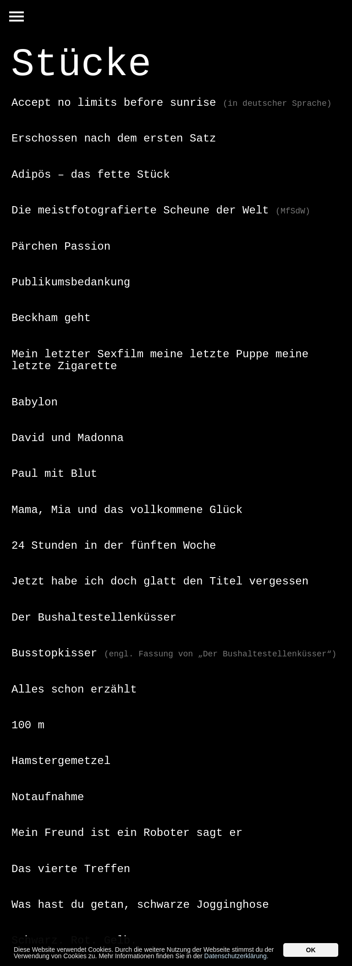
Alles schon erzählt (74, 689)
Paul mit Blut (54, 474)
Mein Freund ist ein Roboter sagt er (126, 833)
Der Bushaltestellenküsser (93, 617)
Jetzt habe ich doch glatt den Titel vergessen (159, 581)
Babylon (34, 402)
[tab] (176, 103)
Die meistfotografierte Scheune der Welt (160, 210)
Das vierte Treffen (70, 869)
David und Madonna (67, 438)
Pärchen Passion (60, 246)
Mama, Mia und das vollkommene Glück (126, 510)
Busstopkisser (173, 653)
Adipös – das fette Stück (90, 175)
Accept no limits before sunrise (171, 103)
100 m (27, 725)
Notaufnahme (47, 797)
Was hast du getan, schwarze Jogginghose (140, 905)
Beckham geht (51, 318)
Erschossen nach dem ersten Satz (113, 138)
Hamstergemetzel (60, 761)
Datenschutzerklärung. (236, 956)
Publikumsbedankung (70, 282)
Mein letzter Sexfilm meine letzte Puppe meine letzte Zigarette (159, 360)
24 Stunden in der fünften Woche (113, 546)
